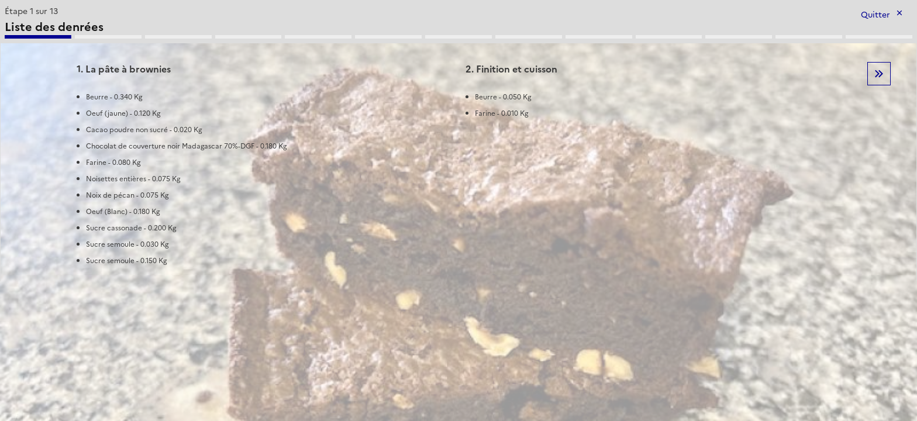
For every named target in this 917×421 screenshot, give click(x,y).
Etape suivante (879, 73)
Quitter (875, 15)
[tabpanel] (458, 142)
